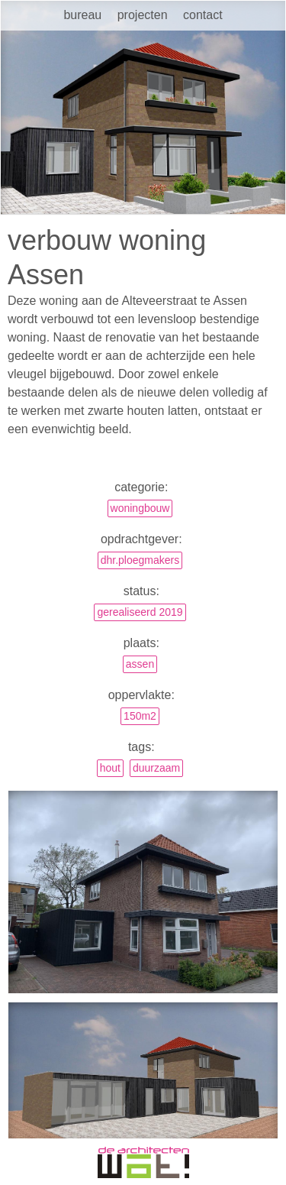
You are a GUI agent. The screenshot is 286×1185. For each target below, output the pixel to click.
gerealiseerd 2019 (139, 612)
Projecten (142, 14)
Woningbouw (140, 508)
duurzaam (156, 768)
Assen (140, 664)
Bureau (82, 14)
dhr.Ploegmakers (140, 560)
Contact (203, 14)
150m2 (140, 716)
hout (110, 768)
